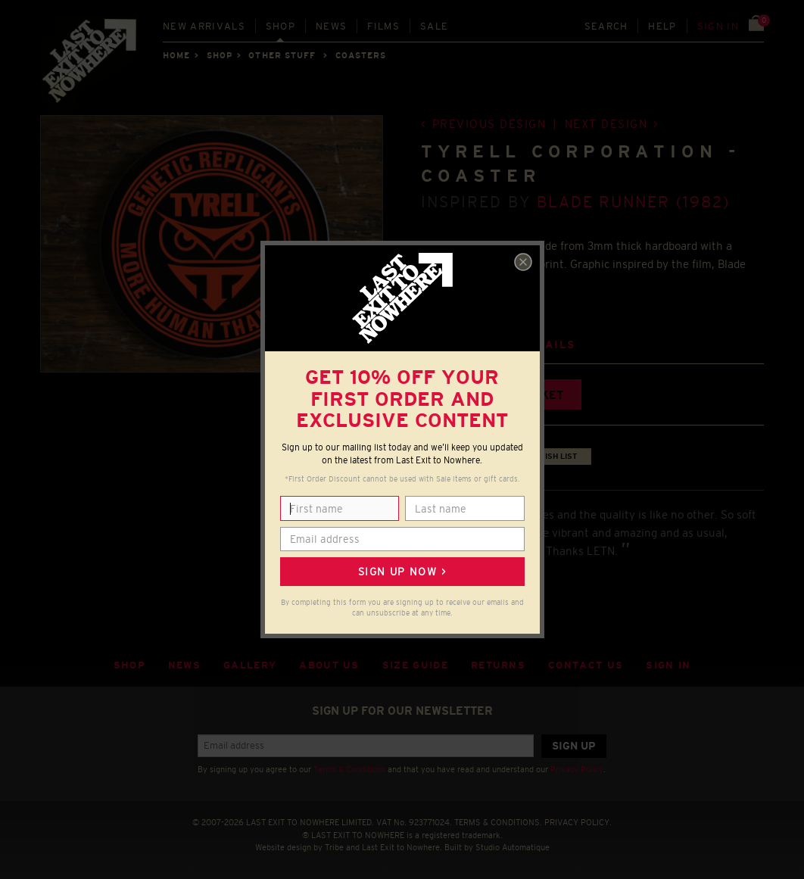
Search (606, 26)
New (204, 26)
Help (662, 26)
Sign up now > (402, 572)
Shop (280, 26)
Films (383, 26)
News (331, 26)
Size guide (415, 665)
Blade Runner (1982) (633, 201)
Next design (606, 123)
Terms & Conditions (349, 769)
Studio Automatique (512, 847)
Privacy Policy (576, 769)
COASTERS (361, 55)
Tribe (334, 847)
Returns (498, 665)
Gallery (249, 665)
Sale (434, 26)
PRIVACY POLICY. (578, 822)
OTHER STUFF (282, 55)
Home (176, 55)
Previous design (489, 123)
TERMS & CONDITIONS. (498, 822)
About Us (329, 665)
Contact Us (585, 665)
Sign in (718, 26)
